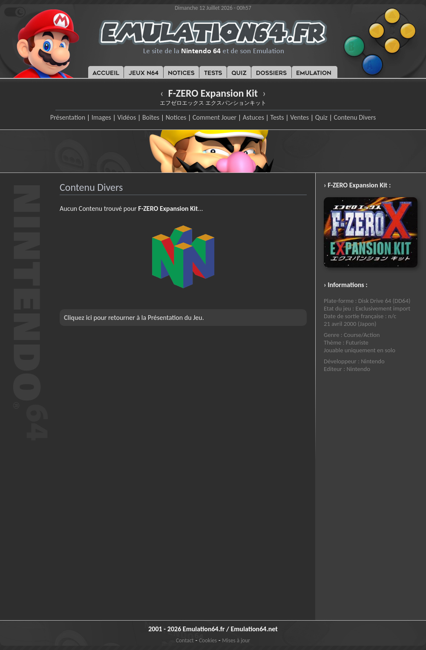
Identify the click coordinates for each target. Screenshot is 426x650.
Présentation (68, 117)
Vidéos (126, 117)
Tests (277, 117)
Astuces (253, 117)
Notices (176, 117)
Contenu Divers (355, 117)
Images (101, 117)
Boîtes (150, 117)
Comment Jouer (214, 117)
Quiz (321, 117)
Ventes (299, 117)
